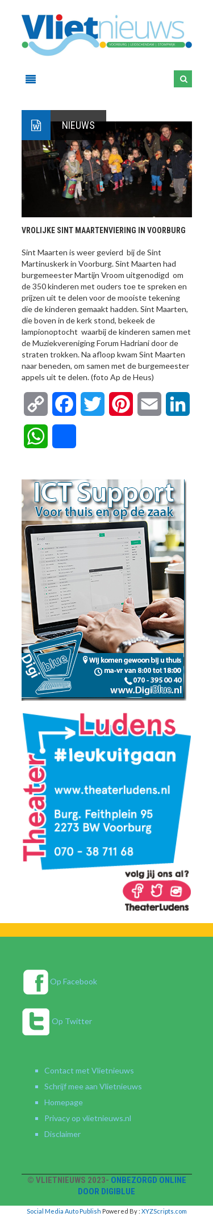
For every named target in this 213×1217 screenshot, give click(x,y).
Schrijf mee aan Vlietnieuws (93, 1086)
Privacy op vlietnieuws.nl (87, 1118)
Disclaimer (62, 1134)
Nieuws (78, 125)
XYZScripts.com (164, 1211)
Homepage (63, 1102)
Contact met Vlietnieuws (89, 1070)
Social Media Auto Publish (64, 1211)
